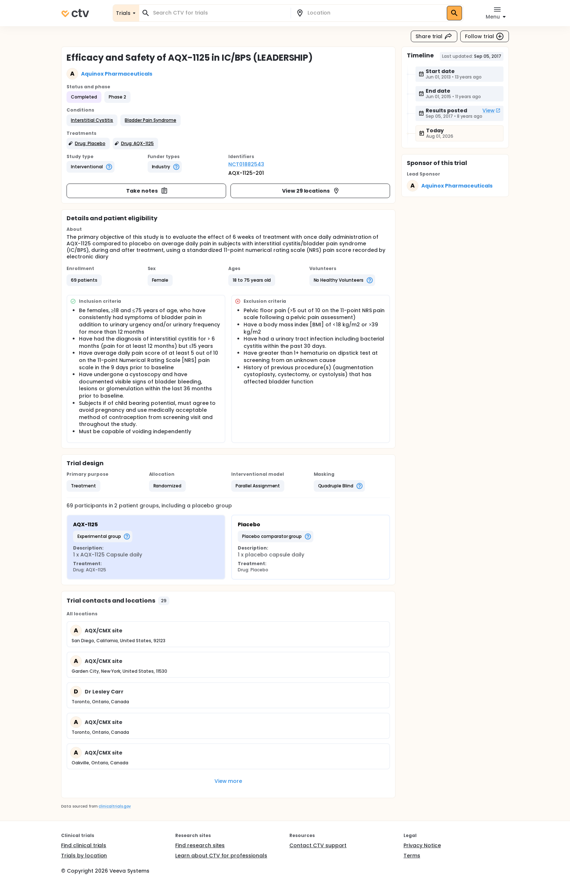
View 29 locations (311, 190)
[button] (92, 120)
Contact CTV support (317, 845)
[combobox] (219, 13)
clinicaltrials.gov (115, 806)
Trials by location (84, 855)
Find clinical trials (83, 845)
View (491, 110)
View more (228, 781)
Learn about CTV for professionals (221, 855)
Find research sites (200, 845)
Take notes (147, 190)
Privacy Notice (422, 845)
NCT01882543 (246, 164)
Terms (412, 855)
